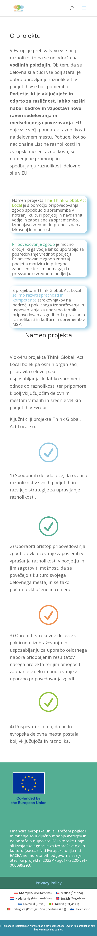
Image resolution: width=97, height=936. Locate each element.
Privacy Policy (49, 883)
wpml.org (35, 926)
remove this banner (51, 929)
